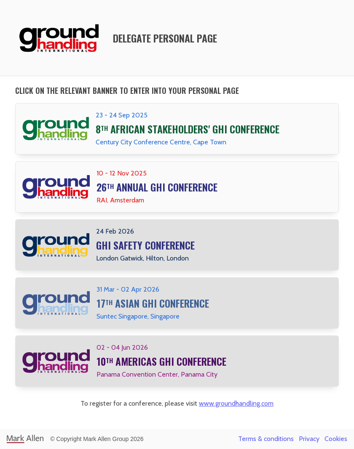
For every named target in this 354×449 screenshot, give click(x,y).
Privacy (309, 439)
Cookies (335, 439)
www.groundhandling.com (236, 403)
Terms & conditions (266, 439)
